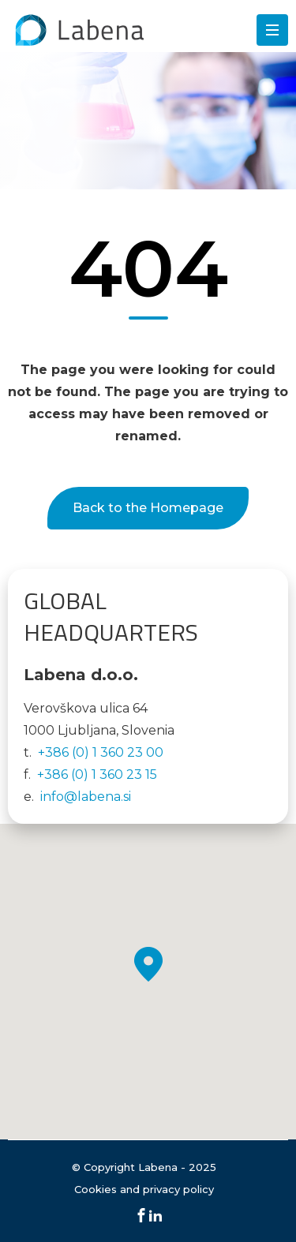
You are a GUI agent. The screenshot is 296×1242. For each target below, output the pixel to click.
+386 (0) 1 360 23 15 (97, 774)
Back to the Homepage (148, 507)
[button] (148, 964)
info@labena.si (85, 796)
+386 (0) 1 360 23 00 (100, 752)
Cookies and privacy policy (144, 1189)
